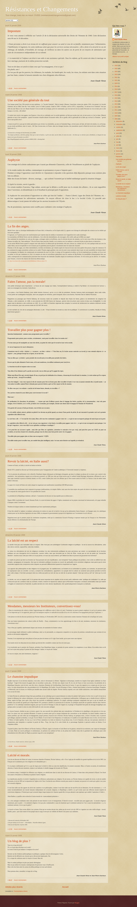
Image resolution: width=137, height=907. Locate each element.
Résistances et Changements (41, 9)
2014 (116, 101)
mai (117, 142)
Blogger (77, 903)
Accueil (65, 887)
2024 (116, 71)
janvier (118, 154)
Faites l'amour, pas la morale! (26, 281)
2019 (116, 86)
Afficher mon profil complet (120, 56)
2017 (116, 92)
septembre (119, 130)
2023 (116, 74)
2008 (116, 119)
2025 (116, 68)
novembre (119, 124)
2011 (116, 110)
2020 (116, 83)
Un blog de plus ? (19, 841)
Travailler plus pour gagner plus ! (29, 330)
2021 (116, 80)
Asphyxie (14, 160)
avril (117, 145)
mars (118, 148)
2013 (116, 104)
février (118, 151)
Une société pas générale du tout (28, 100)
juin (117, 139)
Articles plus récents (14, 887)
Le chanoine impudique (23, 676)
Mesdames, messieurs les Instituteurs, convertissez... (123, 188)
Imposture (14, 31)
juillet (118, 136)
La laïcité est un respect (23, 540)
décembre (119, 121)
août (117, 133)
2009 (116, 116)
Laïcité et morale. (19, 755)
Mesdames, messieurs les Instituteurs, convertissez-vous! (44, 606)
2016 (116, 95)
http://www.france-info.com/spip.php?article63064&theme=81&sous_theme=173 (28, 261)
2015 (116, 98)
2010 (116, 113)
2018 (116, 89)
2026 (116, 65)
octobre (118, 127)
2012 (116, 107)
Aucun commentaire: (20, 88)
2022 (116, 77)
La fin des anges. (18, 226)
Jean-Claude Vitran (121, 39)
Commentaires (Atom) (20, 891)
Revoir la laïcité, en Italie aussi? (28, 461)
